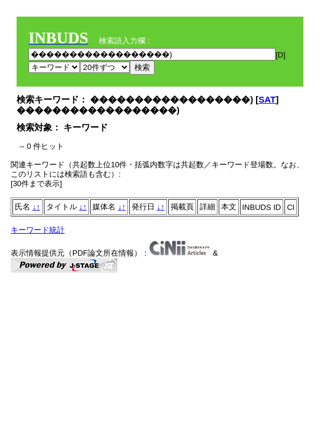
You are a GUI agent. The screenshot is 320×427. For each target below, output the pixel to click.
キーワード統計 (38, 229)
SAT (267, 99)
